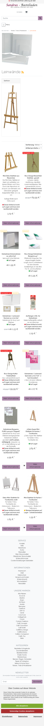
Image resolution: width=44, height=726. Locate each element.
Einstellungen (7, 716)
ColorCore (22, 615)
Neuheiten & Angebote (22, 648)
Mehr (22, 638)
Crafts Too (22, 636)
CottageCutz (22, 617)
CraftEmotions (22, 632)
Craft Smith (22, 628)
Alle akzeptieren (22, 706)
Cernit (22, 613)
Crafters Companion (22, 634)
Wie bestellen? (22, 581)
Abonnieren (37, 681)
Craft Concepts (22, 623)
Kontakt (22, 543)
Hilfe (22, 546)
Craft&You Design (22, 630)
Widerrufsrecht (22, 579)
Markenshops (22, 657)
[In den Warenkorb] (24, 465)
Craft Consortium (22, 625)
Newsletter (22, 583)
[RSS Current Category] (22, 72)
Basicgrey (22, 606)
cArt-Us (22, 611)
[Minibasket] (26, 12)
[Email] (17, 681)
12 (33, 148)
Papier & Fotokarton (22, 661)
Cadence (22, 608)
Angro (22, 600)
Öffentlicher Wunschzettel (22, 556)
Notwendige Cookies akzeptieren (22, 711)
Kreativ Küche (22, 655)
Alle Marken (22, 593)
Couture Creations (22, 621)
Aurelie (22, 604)
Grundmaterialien (22, 650)
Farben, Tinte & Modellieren (22, 665)
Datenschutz (22, 575)
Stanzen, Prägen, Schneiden (22, 659)
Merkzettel (22, 552)
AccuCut (22, 596)
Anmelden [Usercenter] (19, 12)
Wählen (33, 145)
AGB (22, 573)
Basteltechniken (22, 653)
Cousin (22, 619)
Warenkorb (22, 548)
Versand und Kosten (22, 577)
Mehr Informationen (11, 223)
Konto (22, 550)
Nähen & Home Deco (22, 663)
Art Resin (22, 602)
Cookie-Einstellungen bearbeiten (22, 560)
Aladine (22, 598)
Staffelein (7, 81)
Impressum (22, 571)
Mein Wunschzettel (22, 554)
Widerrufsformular (22, 558)
